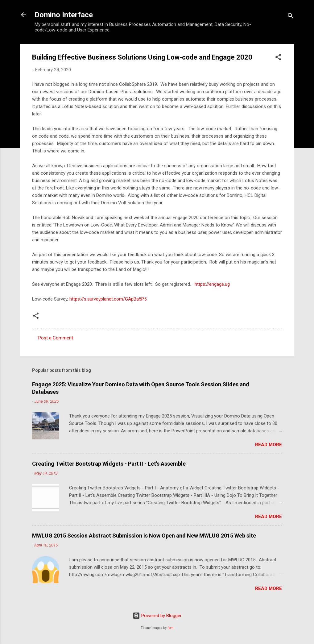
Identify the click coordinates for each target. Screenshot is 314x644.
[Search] (290, 16)
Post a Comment (55, 338)
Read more (268, 444)
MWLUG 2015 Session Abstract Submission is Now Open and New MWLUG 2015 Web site (144, 535)
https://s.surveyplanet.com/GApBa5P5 (108, 299)
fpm (170, 628)
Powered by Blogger (157, 615)
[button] (278, 58)
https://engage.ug (211, 284)
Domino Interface (64, 14)
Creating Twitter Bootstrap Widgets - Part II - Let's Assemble (109, 463)
